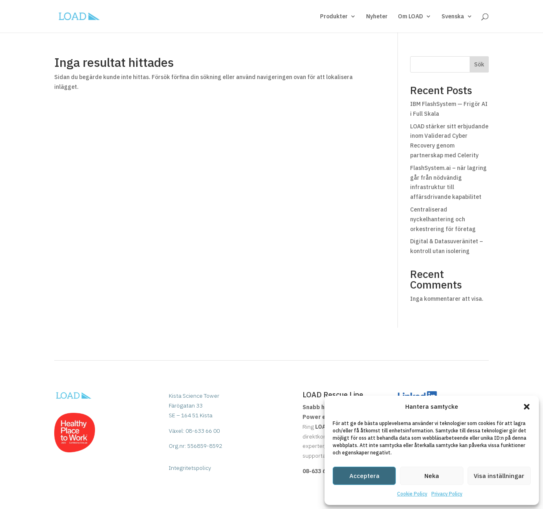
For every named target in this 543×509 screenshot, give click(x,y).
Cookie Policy (412, 494)
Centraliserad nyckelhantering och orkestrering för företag (443, 219)
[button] (527, 407)
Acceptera (364, 476)
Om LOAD (410, 16)
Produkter (334, 16)
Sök (479, 64)
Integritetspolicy (190, 468)
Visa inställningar (499, 476)
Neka (431, 476)
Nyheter (377, 16)
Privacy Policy (446, 494)
